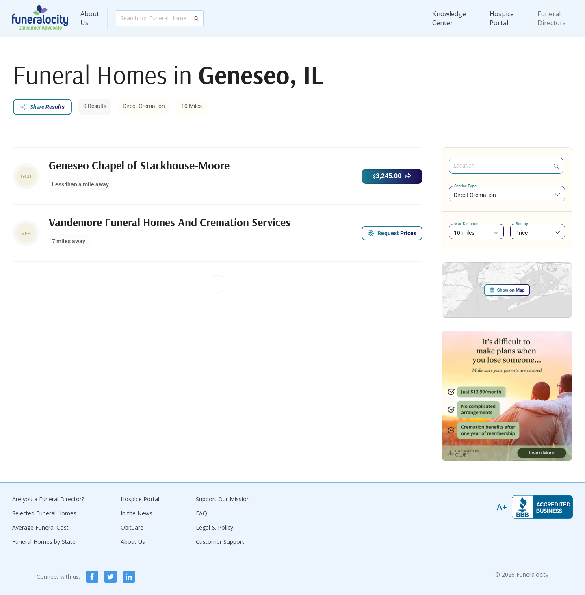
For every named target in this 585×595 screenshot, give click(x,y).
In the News (136, 513)
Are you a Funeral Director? (48, 499)
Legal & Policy (214, 527)
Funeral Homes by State (44, 541)
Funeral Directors (551, 18)
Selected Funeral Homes (44, 513)
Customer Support (220, 541)
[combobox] (507, 194)
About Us (89, 18)
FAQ (201, 513)
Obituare (132, 527)
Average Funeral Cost (40, 527)
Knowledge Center (449, 18)
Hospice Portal (502, 18)
